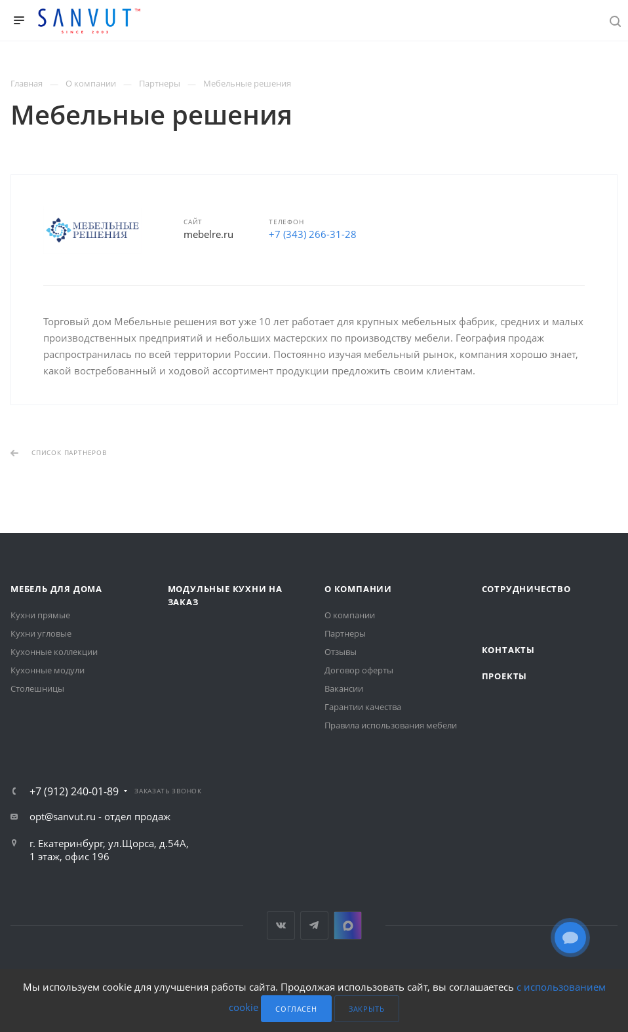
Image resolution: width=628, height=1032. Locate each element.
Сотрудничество (526, 589)
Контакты (508, 650)
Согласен (296, 1009)
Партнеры (345, 633)
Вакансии (343, 688)
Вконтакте (281, 925)
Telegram (314, 925)
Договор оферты (358, 670)
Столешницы (37, 688)
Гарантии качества (362, 707)
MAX (348, 925)
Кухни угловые (40, 633)
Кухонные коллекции (54, 652)
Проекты (505, 676)
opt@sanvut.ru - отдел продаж (99, 816)
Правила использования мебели (390, 725)
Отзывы (340, 652)
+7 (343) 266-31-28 (313, 234)
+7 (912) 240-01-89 (74, 791)
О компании (358, 589)
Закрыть (367, 1009)
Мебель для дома (56, 589)
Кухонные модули (47, 670)
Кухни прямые (40, 615)
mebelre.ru (208, 234)
